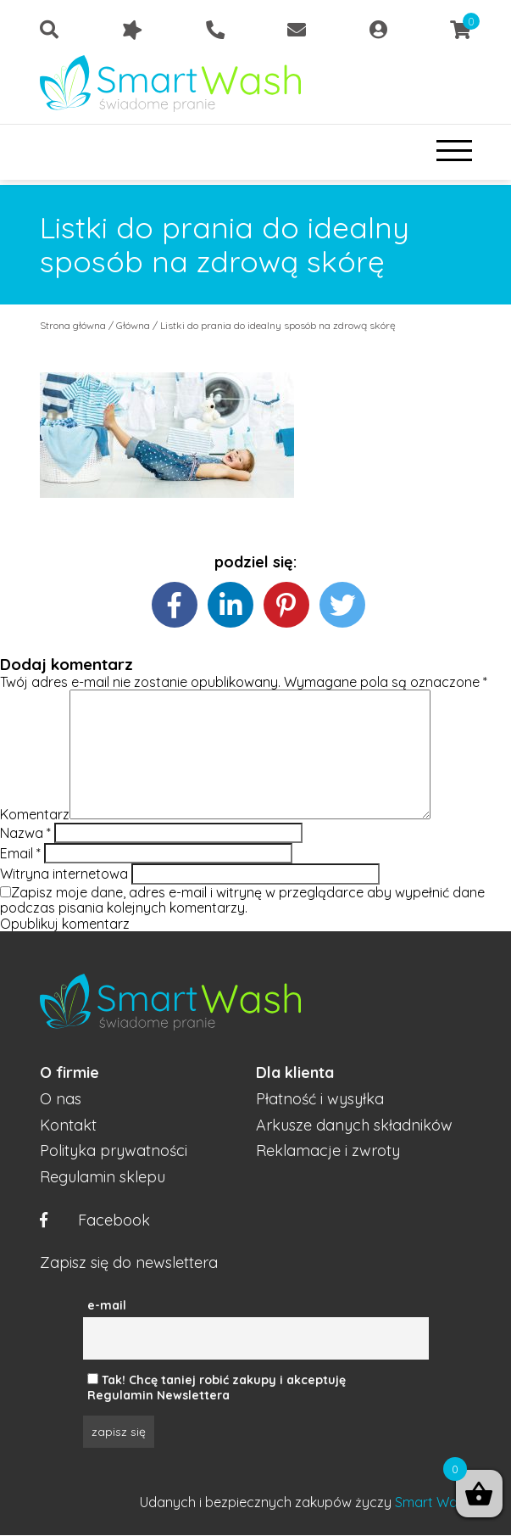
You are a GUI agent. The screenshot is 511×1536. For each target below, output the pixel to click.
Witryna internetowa (64, 873)
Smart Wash (433, 1502)
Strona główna (73, 325)
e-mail (106, 1305)
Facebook (95, 1221)
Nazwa (25, 832)
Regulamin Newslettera (158, 1395)
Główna (133, 325)
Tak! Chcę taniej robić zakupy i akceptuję (224, 1380)
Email (20, 853)
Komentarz (34, 814)
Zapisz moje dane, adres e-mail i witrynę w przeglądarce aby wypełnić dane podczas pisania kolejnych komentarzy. (242, 900)
